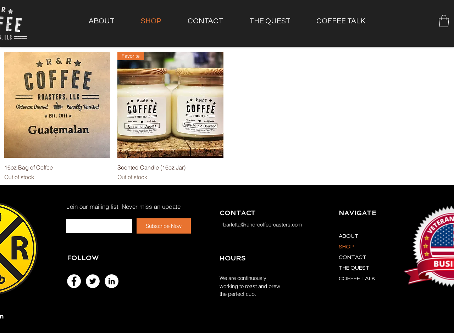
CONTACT (352, 257)
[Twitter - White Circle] (93, 281)
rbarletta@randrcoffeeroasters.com (261, 224)
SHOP (346, 246)
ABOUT (349, 236)
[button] (444, 21)
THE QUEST (354, 268)
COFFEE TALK (357, 278)
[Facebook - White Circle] (74, 281)
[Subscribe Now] (164, 226)
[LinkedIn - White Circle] (111, 281)
